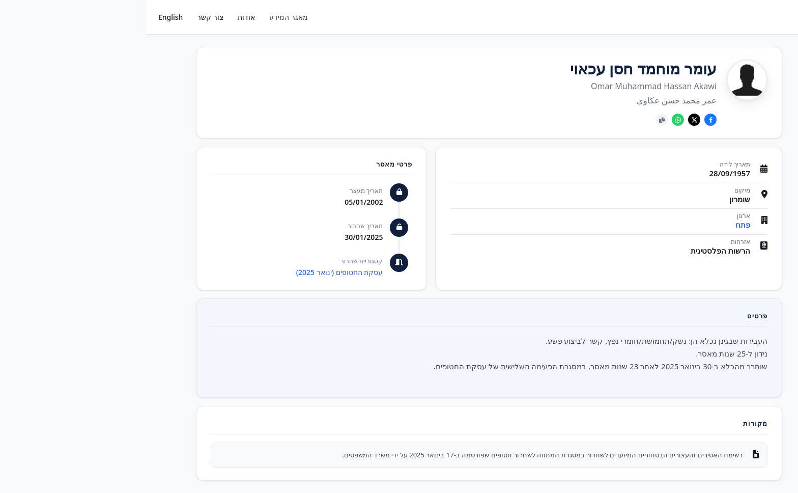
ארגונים (766, 94)
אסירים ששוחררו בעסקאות (753, 148)
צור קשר (64, 17)
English (24, 17)
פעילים (767, 70)
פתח (596, 225)
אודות (100, 17)
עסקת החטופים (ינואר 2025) (193, 272)
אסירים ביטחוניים (752, 118)
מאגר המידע (142, 17)
